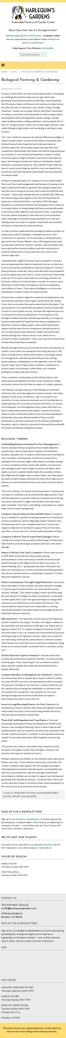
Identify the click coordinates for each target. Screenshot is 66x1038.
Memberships (13, 35)
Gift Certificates (32, 35)
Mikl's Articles (28, 792)
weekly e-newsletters (27, 819)
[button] (3, 65)
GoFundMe (47, 48)
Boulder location (43, 844)
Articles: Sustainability (24, 796)
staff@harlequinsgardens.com (18, 908)
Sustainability (44, 792)
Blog (17, 792)
